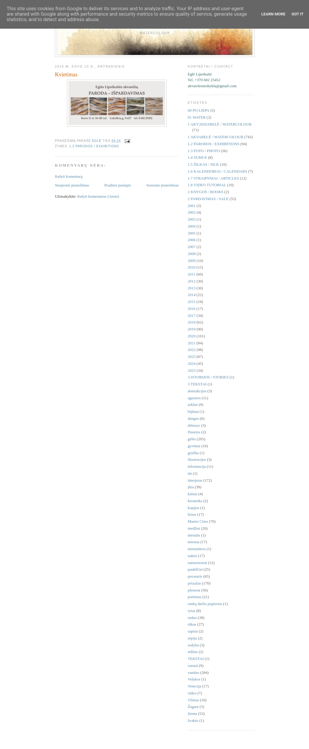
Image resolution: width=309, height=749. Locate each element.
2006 (192, 239)
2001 (192, 205)
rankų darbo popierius (205, 603)
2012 (192, 281)
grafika (193, 453)
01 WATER (196, 117)
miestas (193, 542)
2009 (192, 260)
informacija (197, 466)
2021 (192, 343)
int (190, 473)
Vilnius (193, 700)
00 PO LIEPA (198, 110)
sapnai (193, 631)
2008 (192, 253)
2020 (192, 336)
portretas (194, 596)
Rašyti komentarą (68, 176)
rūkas (192, 624)
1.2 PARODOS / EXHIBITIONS (94, 146)
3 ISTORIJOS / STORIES (208, 377)
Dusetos (194, 432)
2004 (192, 226)
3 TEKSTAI (197, 384)
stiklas (193, 651)
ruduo (192, 617)
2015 (192, 301)
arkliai (193, 404)
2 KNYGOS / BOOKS (205, 192)
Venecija (194, 686)
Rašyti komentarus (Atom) (98, 196)
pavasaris (195, 576)
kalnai (192, 494)
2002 (192, 212)
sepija (192, 638)
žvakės (193, 720)
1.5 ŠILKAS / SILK (203, 164)
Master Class (198, 521)
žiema (192, 713)
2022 (192, 349)
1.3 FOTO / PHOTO (204, 150)
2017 (192, 315)
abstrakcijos (197, 391)
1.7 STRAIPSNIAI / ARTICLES (213, 178)
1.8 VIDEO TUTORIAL (207, 185)
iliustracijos (197, 459)
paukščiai (195, 569)
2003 (192, 219)
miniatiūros (196, 549)
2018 (192, 322)
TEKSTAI (196, 658)
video (192, 693)
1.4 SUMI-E (197, 157)
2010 (192, 267)
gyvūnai (194, 446)
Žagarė (193, 706)
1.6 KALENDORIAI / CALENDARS (217, 171)
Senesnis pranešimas (162, 185)
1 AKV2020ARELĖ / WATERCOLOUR (220, 124)
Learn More (273, 14)
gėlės (192, 439)
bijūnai (193, 411)
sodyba (193, 645)
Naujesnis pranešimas (72, 185)
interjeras (195, 480)
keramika (195, 501)
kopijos (193, 507)
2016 (192, 308)
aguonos (194, 398)
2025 (192, 370)
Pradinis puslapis (117, 185)
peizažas (194, 583)
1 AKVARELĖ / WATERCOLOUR (215, 137)
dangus (193, 418)
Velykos (194, 679)
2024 (192, 363)
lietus (192, 514)
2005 (192, 233)
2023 (192, 356)
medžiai (194, 528)
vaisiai (193, 665)
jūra (191, 487)
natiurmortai (197, 562)
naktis (192, 555)
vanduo (193, 672)
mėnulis (194, 535)
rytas (191, 610)
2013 (192, 288)
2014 (192, 294)
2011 (192, 274)
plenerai (194, 590)
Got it (297, 14)
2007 (192, 246)
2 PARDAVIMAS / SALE (208, 198)
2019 (192, 329)
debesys (194, 425)
